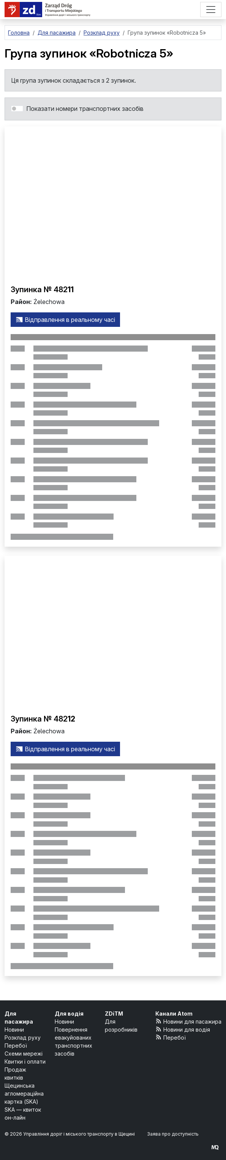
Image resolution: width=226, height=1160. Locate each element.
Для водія (69, 1013)
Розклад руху (23, 1037)
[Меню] (210, 9)
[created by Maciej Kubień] (215, 1147)
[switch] (17, 109)
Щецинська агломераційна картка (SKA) (24, 1093)
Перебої (16, 1045)
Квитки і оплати (25, 1061)
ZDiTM (114, 1013)
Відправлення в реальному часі (65, 319)
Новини (14, 1029)
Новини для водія (182, 1029)
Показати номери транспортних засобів (85, 108)
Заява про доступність (173, 1134)
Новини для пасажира (188, 1021)
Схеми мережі (24, 1053)
